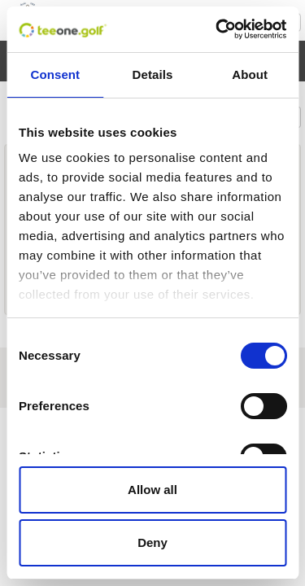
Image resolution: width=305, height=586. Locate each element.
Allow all (152, 489)
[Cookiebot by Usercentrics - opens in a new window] (217, 29)
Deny (152, 542)
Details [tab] (153, 74)
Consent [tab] (55, 74)
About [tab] (250, 74)
